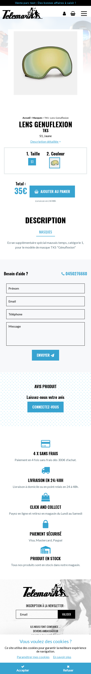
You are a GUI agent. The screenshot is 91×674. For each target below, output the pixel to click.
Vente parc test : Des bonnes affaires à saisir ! (45, 2)
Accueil (26, 117)
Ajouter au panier (52, 191)
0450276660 (76, 273)
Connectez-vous (45, 406)
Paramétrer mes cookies (33, 657)
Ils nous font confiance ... (45, 627)
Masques (37, 117)
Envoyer (45, 355)
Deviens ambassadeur (45, 631)
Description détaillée (45, 141)
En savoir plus (62, 657)
